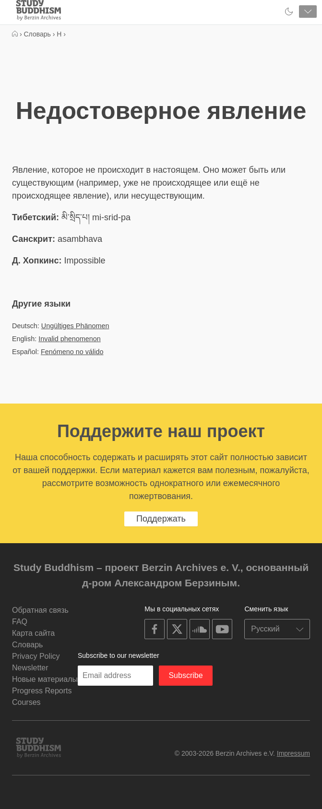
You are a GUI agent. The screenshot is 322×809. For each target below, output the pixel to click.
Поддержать (161, 518)
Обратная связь (40, 610)
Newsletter (30, 668)
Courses (26, 702)
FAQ (19, 622)
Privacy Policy (36, 656)
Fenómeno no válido (72, 352)
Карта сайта (33, 633)
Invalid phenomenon (69, 339)
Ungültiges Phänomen (75, 326)
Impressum (293, 753)
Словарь (27, 645)
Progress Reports (42, 691)
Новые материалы (45, 679)
